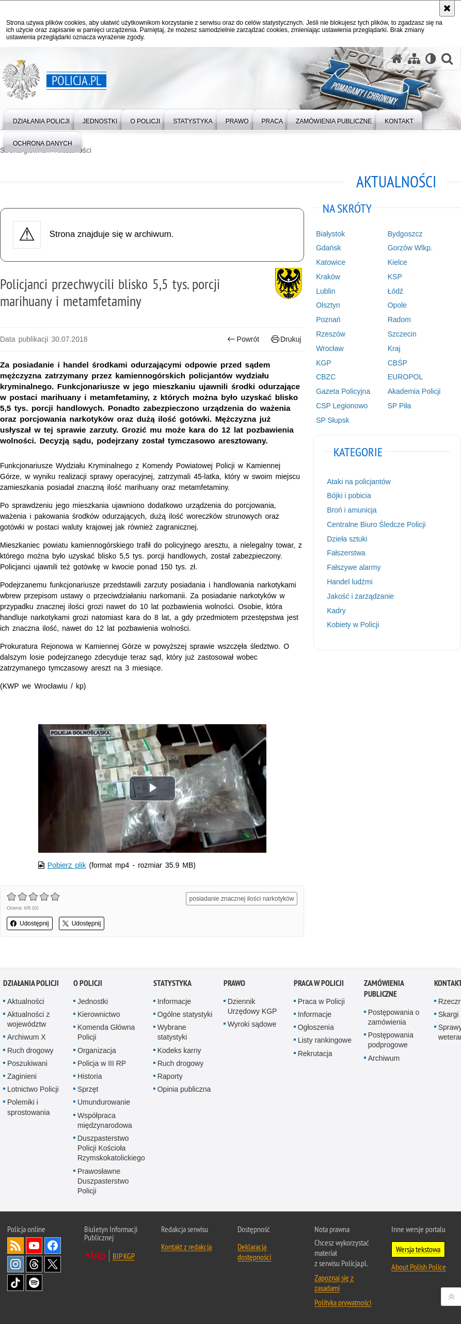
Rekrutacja (315, 1053)
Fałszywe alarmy (353, 567)
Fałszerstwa (346, 553)
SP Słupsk (332, 420)
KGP (323, 363)
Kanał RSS (15, 1245)
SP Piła (399, 406)
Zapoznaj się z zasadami (334, 1282)
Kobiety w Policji (353, 624)
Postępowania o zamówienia (394, 1017)
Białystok (330, 234)
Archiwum (384, 1058)
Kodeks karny (179, 1050)
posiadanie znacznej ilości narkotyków (241, 898)
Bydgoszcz (405, 234)
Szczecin (402, 334)
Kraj (394, 348)
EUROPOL (405, 377)
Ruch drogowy (30, 1050)
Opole (397, 305)
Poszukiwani (27, 1063)
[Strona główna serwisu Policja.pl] (397, 58)
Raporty (170, 1076)
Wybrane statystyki (172, 1032)
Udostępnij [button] (29, 923)
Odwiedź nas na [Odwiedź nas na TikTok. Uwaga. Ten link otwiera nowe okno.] (15, 1282)
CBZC (326, 377)
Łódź (395, 291)
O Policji (87, 983)
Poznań (328, 319)
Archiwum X (26, 1037)
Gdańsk (328, 248)
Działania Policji (31, 983)
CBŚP (397, 363)
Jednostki (92, 1001)
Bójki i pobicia (349, 495)
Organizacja (96, 1050)
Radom (399, 319)
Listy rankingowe (325, 1040)
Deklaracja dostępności (254, 1251)
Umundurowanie (103, 1102)
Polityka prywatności (342, 1302)
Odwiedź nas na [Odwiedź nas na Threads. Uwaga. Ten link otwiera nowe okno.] (34, 1264)
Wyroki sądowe (252, 1024)
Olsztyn (328, 305)
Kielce (397, 262)
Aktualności (25, 1001)
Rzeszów (330, 334)
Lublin (325, 291)
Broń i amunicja (352, 510)
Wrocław (329, 348)
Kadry (336, 611)
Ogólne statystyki (185, 1014)
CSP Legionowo (342, 406)
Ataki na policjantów (359, 481)
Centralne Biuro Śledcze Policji (376, 524)
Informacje (174, 1001)
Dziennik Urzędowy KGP (252, 1006)
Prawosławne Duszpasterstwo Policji (103, 1181)
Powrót (243, 339)
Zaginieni (22, 1076)
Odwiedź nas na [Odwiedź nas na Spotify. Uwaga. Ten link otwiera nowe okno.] (34, 1282)
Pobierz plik (66, 865)
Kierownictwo (98, 1014)
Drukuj (286, 339)
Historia (89, 1076)
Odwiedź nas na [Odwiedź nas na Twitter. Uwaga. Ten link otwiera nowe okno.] (52, 1264)
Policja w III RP (101, 1063)
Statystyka (172, 983)
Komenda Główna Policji (106, 1032)
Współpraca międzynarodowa (104, 1120)
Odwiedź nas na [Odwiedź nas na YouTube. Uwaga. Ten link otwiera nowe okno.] (34, 1245)
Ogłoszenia (316, 1027)
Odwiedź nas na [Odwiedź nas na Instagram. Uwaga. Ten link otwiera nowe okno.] (15, 1264)
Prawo (234, 983)
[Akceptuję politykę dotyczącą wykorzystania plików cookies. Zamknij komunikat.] (447, 8)
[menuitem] (41, 119)
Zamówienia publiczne (384, 988)
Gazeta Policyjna (343, 391)
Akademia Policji (414, 391)
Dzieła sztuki (347, 539)
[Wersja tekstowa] (430, 58)
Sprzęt (87, 1089)
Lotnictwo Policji (33, 1089)
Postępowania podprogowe (391, 1040)
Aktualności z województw (28, 1019)
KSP (395, 277)
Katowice (330, 262)
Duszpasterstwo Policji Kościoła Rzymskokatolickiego (111, 1148)
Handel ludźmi (350, 582)
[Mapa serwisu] (414, 58)
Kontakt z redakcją (186, 1246)
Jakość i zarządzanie (360, 596)
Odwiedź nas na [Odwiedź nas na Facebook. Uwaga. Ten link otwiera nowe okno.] (52, 1245)
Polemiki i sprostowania (28, 1107)
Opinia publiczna (184, 1089)
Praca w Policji (319, 983)
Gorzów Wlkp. (410, 248)
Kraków (328, 277)
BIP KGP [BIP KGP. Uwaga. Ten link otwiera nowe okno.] (124, 1256)
